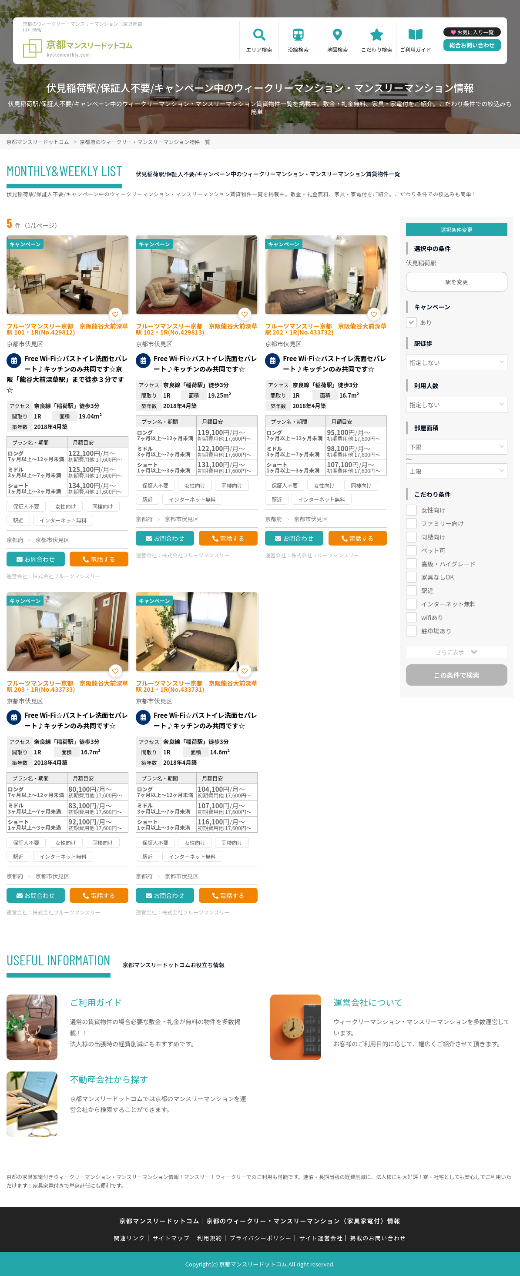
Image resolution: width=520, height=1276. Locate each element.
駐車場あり (436, 630)
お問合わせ (39, 559)
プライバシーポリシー (261, 1238)
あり (426, 322)
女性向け (433, 510)
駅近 (427, 590)
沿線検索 (298, 49)
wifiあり (432, 617)
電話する (103, 559)
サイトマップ (171, 1238)
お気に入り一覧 (475, 32)
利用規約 (209, 1238)
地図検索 (337, 49)
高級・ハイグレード (448, 563)
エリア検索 (259, 49)
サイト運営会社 (320, 1238)
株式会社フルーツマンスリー (67, 575)
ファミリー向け (442, 523)
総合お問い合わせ (472, 45)
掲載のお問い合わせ (378, 1238)
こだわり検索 (377, 49)
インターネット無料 (448, 603)
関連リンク (129, 1238)
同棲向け (433, 537)
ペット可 (433, 550)
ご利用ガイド (415, 49)
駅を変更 (456, 282)
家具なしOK (437, 577)
